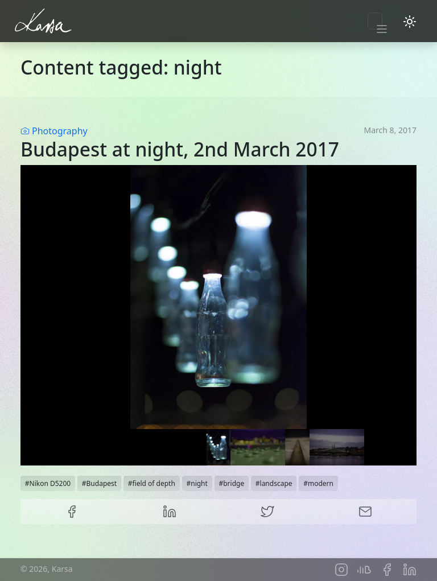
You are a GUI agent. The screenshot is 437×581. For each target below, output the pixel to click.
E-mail (365, 511)
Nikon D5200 (50, 483)
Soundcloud (364, 569)
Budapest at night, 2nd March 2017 (179, 149)
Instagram (341, 569)
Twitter (267, 511)
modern (320, 483)
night (199, 483)
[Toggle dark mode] (409, 21)
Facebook (72, 511)
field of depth (153, 483)
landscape (276, 483)
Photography (60, 131)
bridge (233, 483)
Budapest (101, 483)
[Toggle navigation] (375, 21)
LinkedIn (169, 511)
